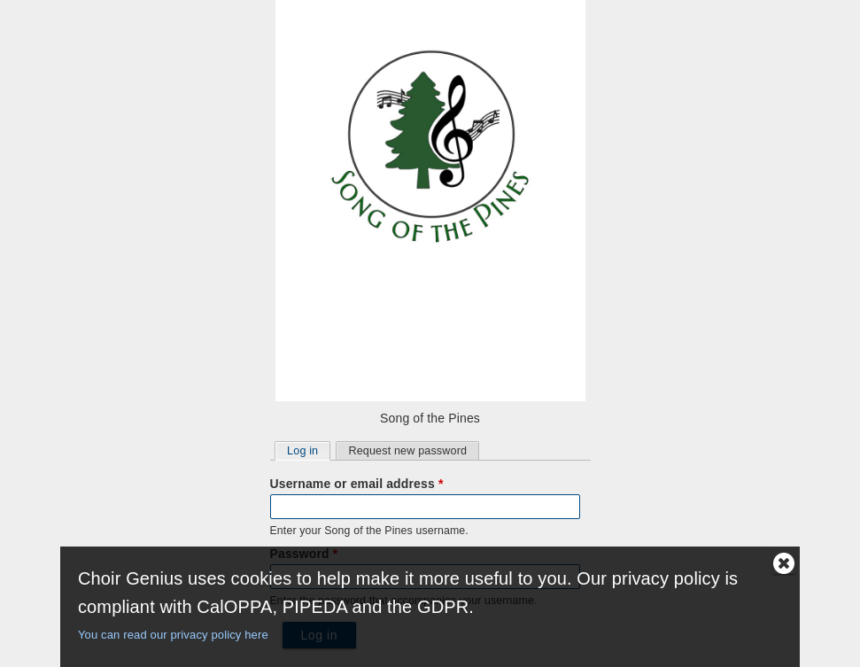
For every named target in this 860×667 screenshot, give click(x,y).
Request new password (407, 451)
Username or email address (357, 484)
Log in (308, 450)
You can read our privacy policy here (173, 634)
